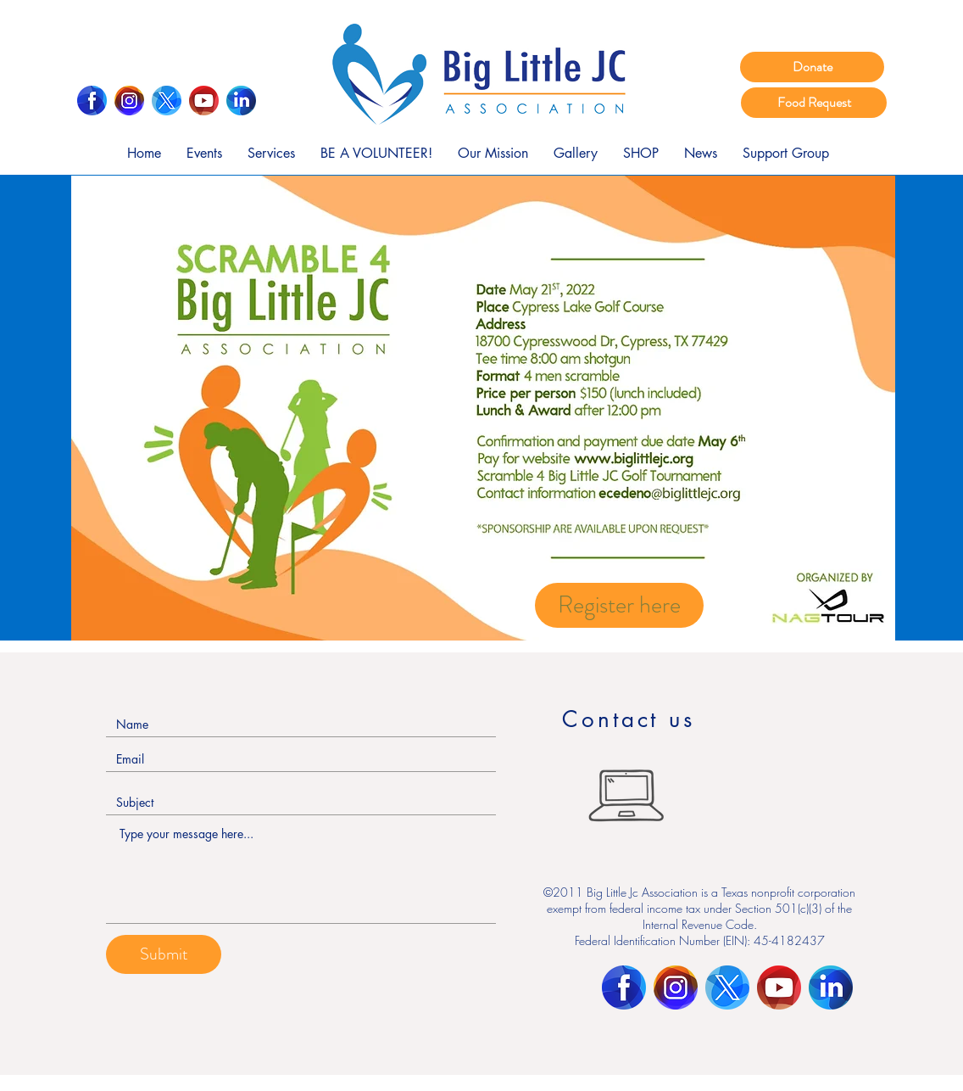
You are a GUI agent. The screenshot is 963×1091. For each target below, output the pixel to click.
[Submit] (163, 954)
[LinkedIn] (241, 100)
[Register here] (619, 605)
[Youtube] (204, 100)
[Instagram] (129, 100)
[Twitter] (166, 100)
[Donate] (812, 67)
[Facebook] (92, 100)
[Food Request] (814, 102)
